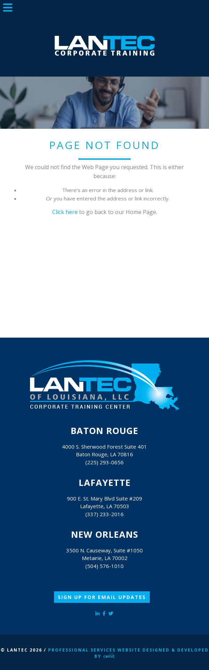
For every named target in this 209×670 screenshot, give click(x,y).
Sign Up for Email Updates (102, 597)
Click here (65, 212)
